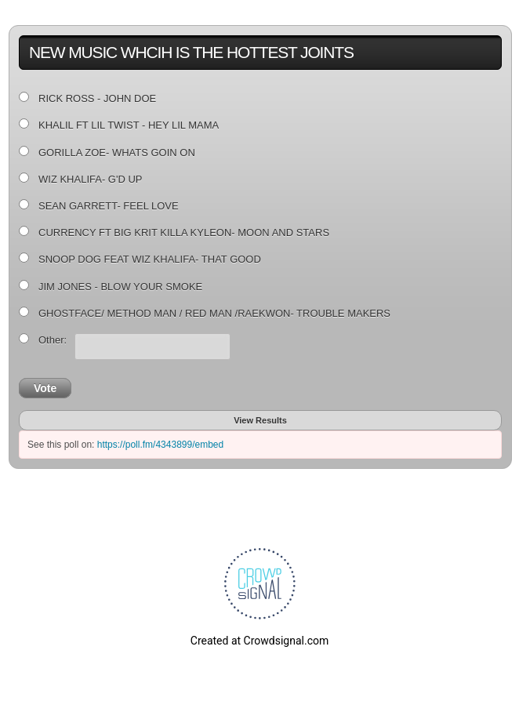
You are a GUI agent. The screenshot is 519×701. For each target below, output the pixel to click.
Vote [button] (45, 388)
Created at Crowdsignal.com (259, 640)
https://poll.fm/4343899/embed (160, 444)
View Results (260, 420)
